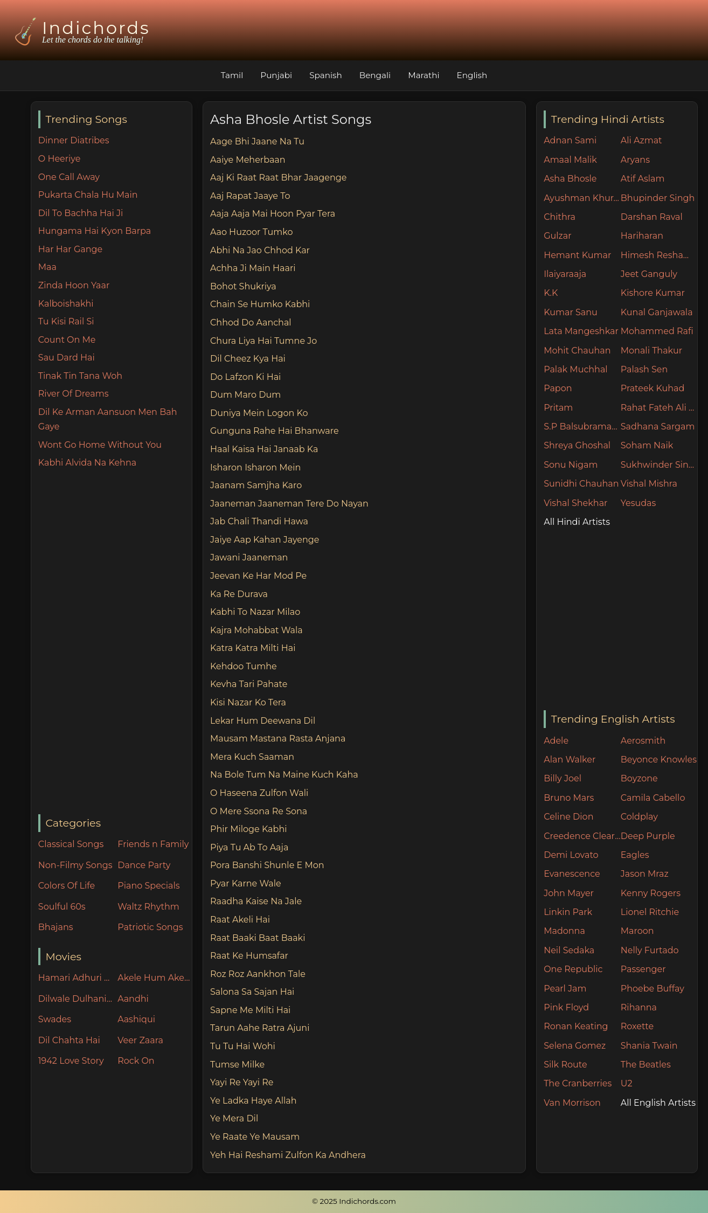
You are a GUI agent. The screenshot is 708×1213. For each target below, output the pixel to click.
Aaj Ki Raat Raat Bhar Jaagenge (278, 177)
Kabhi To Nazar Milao (255, 612)
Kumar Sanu (571, 312)
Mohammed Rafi (657, 331)
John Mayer (569, 893)
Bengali (375, 75)
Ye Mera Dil (234, 1118)
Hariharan (642, 236)
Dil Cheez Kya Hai (248, 358)
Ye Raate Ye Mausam (255, 1137)
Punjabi (276, 75)
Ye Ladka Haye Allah (253, 1101)
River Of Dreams (73, 394)
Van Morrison (572, 1103)
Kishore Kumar (653, 293)
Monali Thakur (651, 350)
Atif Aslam (643, 179)
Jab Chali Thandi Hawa (259, 521)
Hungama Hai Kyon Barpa (94, 231)
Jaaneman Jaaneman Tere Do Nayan (289, 503)
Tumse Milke (237, 1064)
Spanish (325, 75)
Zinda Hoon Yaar (74, 285)
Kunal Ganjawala (657, 312)
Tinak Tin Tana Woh (80, 376)
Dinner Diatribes (73, 140)
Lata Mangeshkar (581, 331)
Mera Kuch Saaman (252, 757)
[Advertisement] (115, 642)
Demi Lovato (571, 855)
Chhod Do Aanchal (250, 322)
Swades (54, 1019)
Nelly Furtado (650, 950)
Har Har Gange (70, 249)
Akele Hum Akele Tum (154, 978)
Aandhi (133, 999)
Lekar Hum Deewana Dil (262, 721)
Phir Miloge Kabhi (248, 829)
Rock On (136, 1061)
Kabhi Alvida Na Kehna (87, 463)
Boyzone (639, 778)
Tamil (232, 75)
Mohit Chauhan (577, 350)
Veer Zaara (140, 1040)
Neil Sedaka (569, 950)
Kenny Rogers (651, 893)
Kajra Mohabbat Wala (256, 630)
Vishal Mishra (649, 484)
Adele (556, 741)
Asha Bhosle (570, 179)
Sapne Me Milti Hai (250, 1010)
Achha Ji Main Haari (253, 268)
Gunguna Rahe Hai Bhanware (274, 431)
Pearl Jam (565, 988)
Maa (47, 267)
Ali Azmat (641, 140)
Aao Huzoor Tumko (251, 232)
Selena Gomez (575, 1046)
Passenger (643, 969)
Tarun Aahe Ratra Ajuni (259, 1028)
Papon (558, 388)
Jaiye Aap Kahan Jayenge (264, 540)
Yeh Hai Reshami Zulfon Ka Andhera (288, 1155)
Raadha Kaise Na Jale (256, 901)
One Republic (573, 969)
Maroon (637, 931)
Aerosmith (643, 741)
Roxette (637, 1026)
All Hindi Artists (577, 522)
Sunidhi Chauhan (581, 484)
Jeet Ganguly (649, 274)
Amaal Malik (570, 160)
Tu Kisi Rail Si (66, 321)
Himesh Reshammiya (659, 255)
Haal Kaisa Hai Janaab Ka (264, 449)
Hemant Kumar (577, 255)
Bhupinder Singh (658, 198)
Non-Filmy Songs (75, 865)
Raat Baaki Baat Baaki (258, 938)
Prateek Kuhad (653, 388)
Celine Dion (568, 817)
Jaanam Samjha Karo (256, 485)
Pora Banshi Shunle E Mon (267, 865)
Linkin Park (568, 912)
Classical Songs (70, 844)
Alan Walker (569, 759)
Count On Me (67, 340)
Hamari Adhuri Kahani (75, 978)
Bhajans (55, 927)
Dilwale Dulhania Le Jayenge (75, 999)
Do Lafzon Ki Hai (245, 377)
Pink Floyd (566, 1007)
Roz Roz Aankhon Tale (258, 974)
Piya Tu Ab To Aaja (249, 847)
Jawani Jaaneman (249, 557)
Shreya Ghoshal (577, 445)
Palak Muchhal (576, 369)
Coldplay (639, 817)
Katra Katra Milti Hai (252, 648)
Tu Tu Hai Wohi (242, 1046)
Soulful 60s (62, 907)
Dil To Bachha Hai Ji (80, 213)
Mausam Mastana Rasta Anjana (277, 738)
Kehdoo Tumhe (243, 666)
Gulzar (557, 236)
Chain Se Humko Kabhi (260, 304)
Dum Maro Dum (245, 395)
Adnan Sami (570, 140)
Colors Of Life (66, 886)
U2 (627, 1083)
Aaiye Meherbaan (248, 160)
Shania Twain (649, 1046)
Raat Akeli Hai (240, 919)
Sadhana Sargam (658, 426)
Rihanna (639, 1007)
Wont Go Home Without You (100, 445)
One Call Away (69, 177)
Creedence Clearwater (582, 836)
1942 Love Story (71, 1061)
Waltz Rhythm (148, 907)
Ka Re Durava (239, 594)
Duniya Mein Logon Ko (259, 413)
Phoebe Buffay (652, 988)
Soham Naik (647, 445)
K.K (551, 293)
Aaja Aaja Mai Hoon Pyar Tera (272, 214)
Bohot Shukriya (243, 286)
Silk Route (565, 1064)
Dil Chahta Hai (69, 1040)
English (472, 75)
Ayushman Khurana (582, 198)
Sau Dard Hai (66, 357)
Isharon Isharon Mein (255, 467)
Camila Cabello (653, 798)
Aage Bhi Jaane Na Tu (257, 141)
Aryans (635, 160)
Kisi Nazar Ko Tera (248, 702)
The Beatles (646, 1064)
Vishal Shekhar (575, 503)
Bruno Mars (569, 798)
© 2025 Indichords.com (354, 1201)
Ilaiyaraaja (565, 274)
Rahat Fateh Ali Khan (659, 408)
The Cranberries (578, 1083)
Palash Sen (644, 369)
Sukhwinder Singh (659, 465)
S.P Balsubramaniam (582, 426)
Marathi (423, 75)
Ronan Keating (576, 1026)
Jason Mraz (645, 874)
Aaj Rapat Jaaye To (250, 196)
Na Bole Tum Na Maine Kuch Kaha (284, 775)
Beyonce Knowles (659, 759)
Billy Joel (562, 778)
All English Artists (658, 1103)
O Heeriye (59, 159)
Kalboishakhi (66, 304)
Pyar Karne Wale (245, 883)
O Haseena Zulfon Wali (259, 793)
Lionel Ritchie (650, 912)
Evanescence (572, 874)
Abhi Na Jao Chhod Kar (260, 250)
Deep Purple (648, 836)
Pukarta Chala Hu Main (88, 195)
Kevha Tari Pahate (248, 684)
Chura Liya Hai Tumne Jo (263, 341)
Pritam (558, 408)
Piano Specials (148, 886)
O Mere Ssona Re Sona (258, 811)
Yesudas (638, 503)
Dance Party (143, 865)
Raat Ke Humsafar (249, 956)
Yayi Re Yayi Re (242, 1082)
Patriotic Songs (150, 927)
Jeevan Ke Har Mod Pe (258, 576)
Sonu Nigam (571, 465)
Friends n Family (153, 844)
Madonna (564, 931)
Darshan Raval (652, 217)
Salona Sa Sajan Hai (252, 992)
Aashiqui (136, 1019)
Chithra (559, 217)
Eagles (635, 855)
